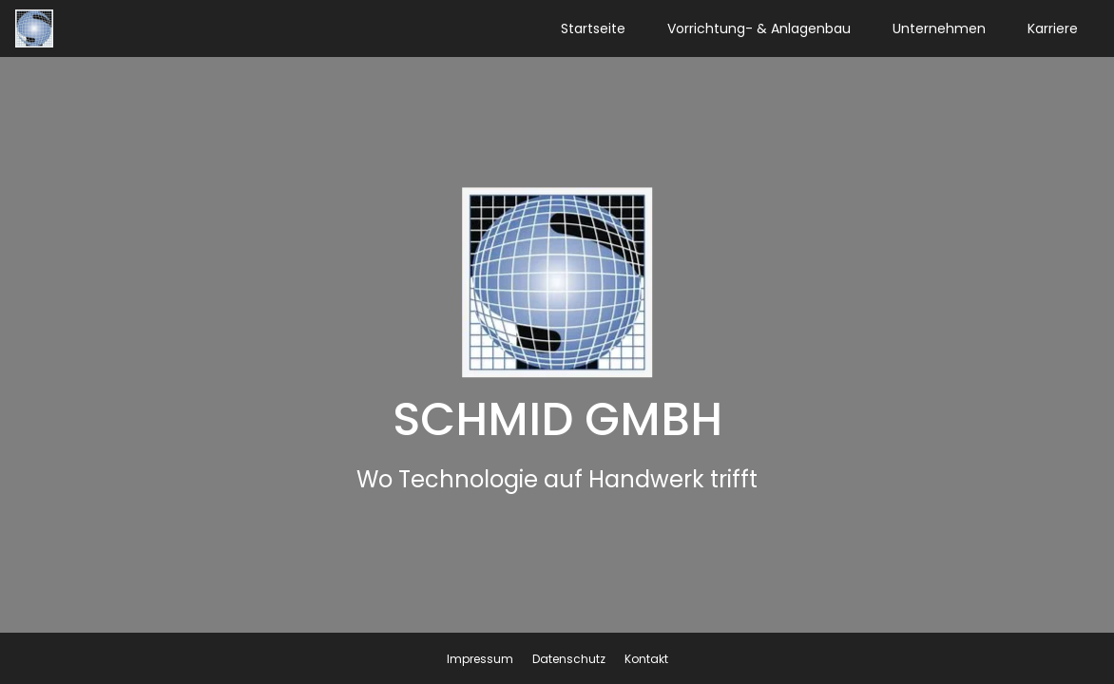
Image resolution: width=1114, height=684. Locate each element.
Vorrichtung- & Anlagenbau (759, 28)
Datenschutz (568, 659)
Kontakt (646, 659)
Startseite (593, 28)
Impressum (480, 659)
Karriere (1053, 28)
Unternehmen (939, 28)
